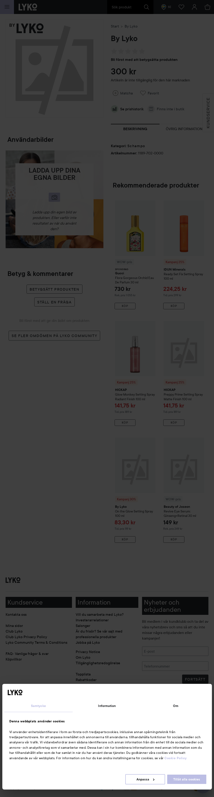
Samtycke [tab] (38, 706)
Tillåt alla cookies (186, 779)
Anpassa (145, 779)
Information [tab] (107, 706)
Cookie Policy (175, 758)
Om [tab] (175, 706)
